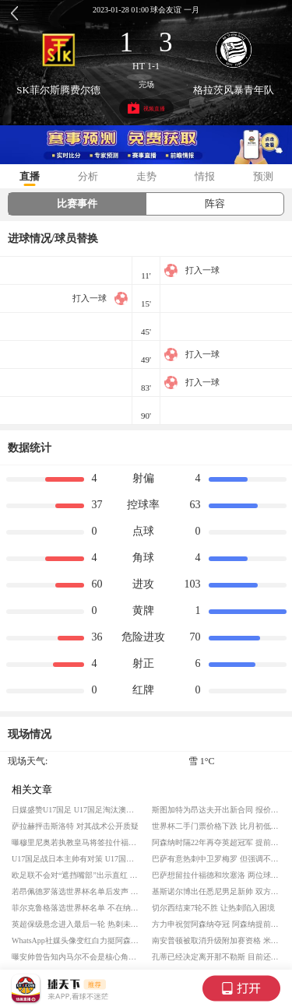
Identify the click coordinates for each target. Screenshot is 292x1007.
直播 (29, 176)
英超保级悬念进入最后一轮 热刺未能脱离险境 (76, 924)
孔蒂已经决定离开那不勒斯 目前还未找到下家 (216, 957)
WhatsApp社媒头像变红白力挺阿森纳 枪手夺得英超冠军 (76, 940)
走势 (146, 176)
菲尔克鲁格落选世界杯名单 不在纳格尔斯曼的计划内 (76, 907)
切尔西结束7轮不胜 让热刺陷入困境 (213, 907)
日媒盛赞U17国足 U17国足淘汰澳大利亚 (76, 809)
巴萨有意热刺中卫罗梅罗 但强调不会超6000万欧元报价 (216, 858)
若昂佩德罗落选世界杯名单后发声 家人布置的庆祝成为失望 (76, 891)
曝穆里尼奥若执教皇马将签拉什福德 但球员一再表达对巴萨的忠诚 (76, 842)
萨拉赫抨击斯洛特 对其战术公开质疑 (75, 826)
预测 (263, 176)
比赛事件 (77, 203)
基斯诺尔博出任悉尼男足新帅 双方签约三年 (216, 891)
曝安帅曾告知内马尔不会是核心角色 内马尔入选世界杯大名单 (76, 957)
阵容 (215, 203)
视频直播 (146, 108)
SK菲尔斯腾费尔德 (58, 90)
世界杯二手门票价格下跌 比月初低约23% (216, 826)
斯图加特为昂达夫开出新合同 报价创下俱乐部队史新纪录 (216, 809)
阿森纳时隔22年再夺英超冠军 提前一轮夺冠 (216, 842)
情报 (205, 176)
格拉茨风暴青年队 (233, 90)
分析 (88, 176)
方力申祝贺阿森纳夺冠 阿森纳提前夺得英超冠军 (216, 924)
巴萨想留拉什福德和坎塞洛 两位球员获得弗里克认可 (216, 875)
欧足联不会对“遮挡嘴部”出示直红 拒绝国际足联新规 (76, 875)
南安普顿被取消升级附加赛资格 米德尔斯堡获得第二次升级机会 (216, 940)
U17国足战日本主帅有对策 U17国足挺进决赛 (76, 858)
